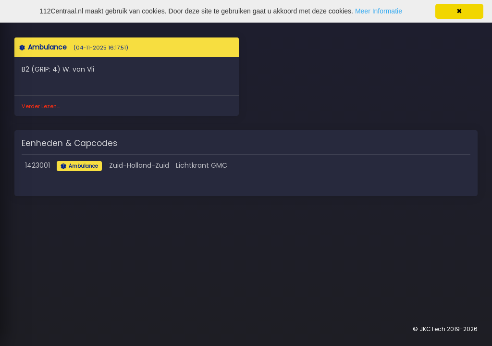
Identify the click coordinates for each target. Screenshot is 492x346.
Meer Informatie (378, 11)
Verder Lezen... (41, 106)
